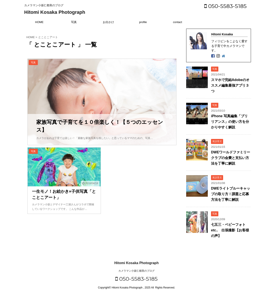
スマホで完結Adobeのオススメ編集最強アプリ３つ (230, 85)
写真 (74, 22)
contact (177, 22)
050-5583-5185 (225, 6)
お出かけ (108, 22)
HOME (39, 22)
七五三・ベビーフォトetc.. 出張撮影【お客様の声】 (230, 230)
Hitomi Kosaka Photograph (54, 12)
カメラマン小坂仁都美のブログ (136, 270)
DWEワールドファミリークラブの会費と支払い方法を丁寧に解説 (230, 157)
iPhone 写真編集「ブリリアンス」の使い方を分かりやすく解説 (230, 121)
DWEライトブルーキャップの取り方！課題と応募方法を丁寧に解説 (230, 194)
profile (143, 22)
